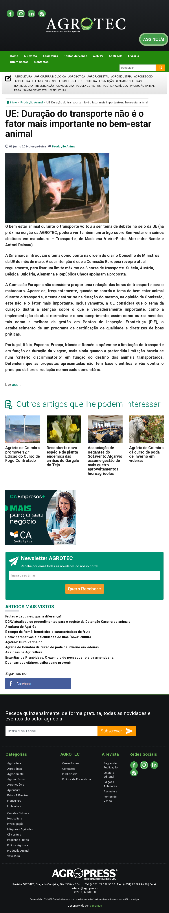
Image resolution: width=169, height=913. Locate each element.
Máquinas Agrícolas (20, 829)
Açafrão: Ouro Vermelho (23, 642)
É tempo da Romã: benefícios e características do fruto (47, 632)
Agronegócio (143, 76)
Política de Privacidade (76, 779)
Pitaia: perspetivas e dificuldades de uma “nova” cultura (48, 637)
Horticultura (23, 85)
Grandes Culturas (128, 81)
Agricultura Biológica (50, 76)
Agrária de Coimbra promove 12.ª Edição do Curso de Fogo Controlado (22, 454)
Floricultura (67, 81)
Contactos (41, 62)
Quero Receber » (84, 589)
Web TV (98, 56)
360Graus (96, 905)
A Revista (30, 56)
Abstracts (116, 56)
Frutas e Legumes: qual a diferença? (33, 616)
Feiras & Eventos (43, 81)
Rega (17, 90)
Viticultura (58, 90)
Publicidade (69, 774)
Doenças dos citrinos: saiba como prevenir (38, 663)
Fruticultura (88, 81)
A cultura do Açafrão (21, 627)
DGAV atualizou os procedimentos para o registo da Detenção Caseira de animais (67, 622)
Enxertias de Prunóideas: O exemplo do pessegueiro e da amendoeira (59, 657)
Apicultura (22, 81)
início (11, 102)
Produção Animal (142, 85)
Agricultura (23, 76)
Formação (106, 81)
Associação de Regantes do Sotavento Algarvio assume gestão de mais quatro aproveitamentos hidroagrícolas (105, 461)
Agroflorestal (98, 76)
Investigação (44, 85)
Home (14, 56)
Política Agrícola (115, 85)
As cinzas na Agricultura (23, 652)
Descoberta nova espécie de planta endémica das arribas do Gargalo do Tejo (63, 456)
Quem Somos (19, 62)
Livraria (133, 56)
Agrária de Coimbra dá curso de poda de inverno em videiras (146, 454)
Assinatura (50, 56)
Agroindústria (121, 76)
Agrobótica (76, 76)
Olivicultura (65, 85)
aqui (16, 384)
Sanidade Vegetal (35, 90)
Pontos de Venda (75, 56)
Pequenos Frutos (88, 85)
